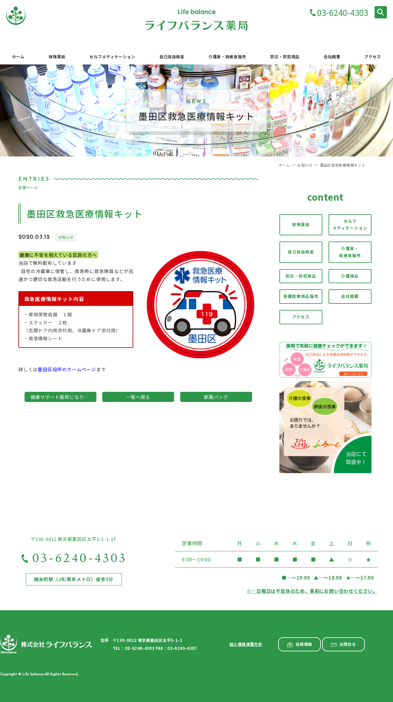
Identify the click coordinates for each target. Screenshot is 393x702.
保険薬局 (300, 224)
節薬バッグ (216, 397)
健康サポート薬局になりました (63, 397)
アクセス (300, 317)
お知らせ (304, 165)
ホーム (284, 165)
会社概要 (350, 296)
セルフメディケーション (350, 224)
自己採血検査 (301, 252)
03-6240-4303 (342, 13)
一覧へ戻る (138, 397)
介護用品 (350, 276)
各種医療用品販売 (300, 296)
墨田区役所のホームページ (67, 369)
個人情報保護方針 (245, 644)
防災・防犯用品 (301, 276)
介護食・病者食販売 (350, 251)
